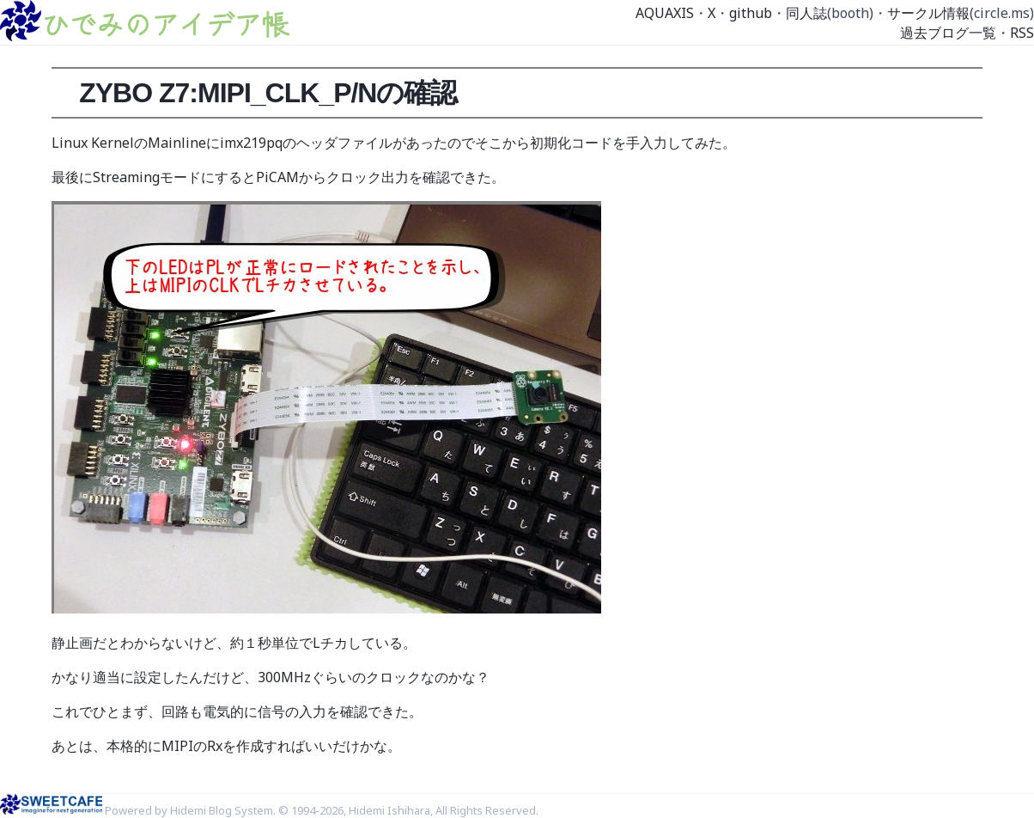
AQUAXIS (665, 12)
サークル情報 (928, 12)
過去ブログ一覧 (948, 32)
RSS (1022, 32)
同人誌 (806, 12)
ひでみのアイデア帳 (165, 23)
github (750, 12)
